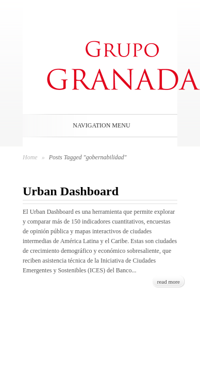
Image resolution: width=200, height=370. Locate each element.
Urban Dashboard (71, 191)
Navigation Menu (98, 125)
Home (30, 157)
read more (168, 282)
